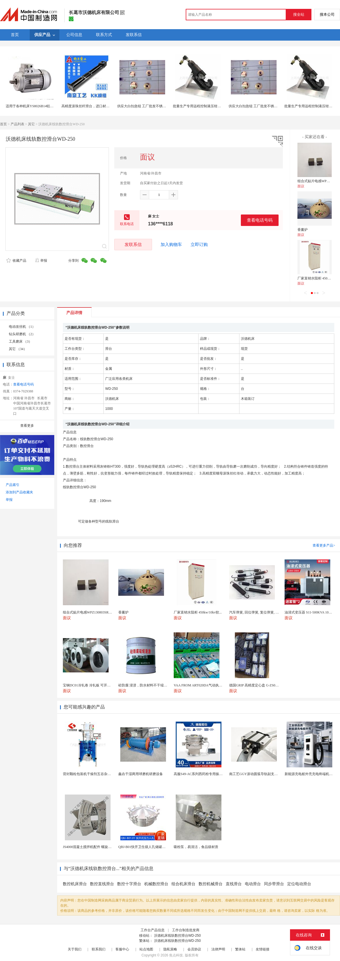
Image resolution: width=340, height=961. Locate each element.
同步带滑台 (274, 884)
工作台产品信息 (153, 930)
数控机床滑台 (75, 884)
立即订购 (199, 244)
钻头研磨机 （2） (22, 334)
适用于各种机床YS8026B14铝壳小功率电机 (38, 106)
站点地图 (146, 949)
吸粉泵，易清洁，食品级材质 (196, 847)
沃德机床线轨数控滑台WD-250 (177, 936)
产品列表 (17, 124)
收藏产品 (16, 261)
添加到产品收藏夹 (19, 492)
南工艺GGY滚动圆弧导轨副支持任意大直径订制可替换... (272, 774)
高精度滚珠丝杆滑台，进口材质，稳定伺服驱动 (97, 106)
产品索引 (12, 485)
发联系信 (133, 244)
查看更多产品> (324, 545)
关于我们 (74, 949)
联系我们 (98, 949)
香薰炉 (302, 230)
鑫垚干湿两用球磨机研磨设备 (140, 774)
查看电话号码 (260, 220)
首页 (3, 124)
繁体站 (240, 949)
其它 (31, 124)
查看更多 (27, 426)
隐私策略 (170, 949)
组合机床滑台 (183, 884)
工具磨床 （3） (20, 341)
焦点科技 (176, 955)
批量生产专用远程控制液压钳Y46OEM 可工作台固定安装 (216, 106)
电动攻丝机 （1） (22, 327)
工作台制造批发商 (185, 930)
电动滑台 (253, 884)
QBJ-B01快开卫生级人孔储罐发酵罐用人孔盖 (152, 847)
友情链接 (262, 949)
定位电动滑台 (299, 884)
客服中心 (122, 949)
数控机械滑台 (211, 884)
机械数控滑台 (156, 884)
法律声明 (218, 949)
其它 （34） (18, 349)
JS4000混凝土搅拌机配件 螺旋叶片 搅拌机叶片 (98, 847)
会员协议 (194, 949)
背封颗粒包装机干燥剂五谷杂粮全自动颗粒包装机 (100, 774)
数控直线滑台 (102, 884)
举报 (41, 261)
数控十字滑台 (129, 884)
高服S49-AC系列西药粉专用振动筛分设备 (205, 774)
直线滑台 (234, 884)
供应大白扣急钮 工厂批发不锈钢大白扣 (146, 106)
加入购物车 (171, 244)
